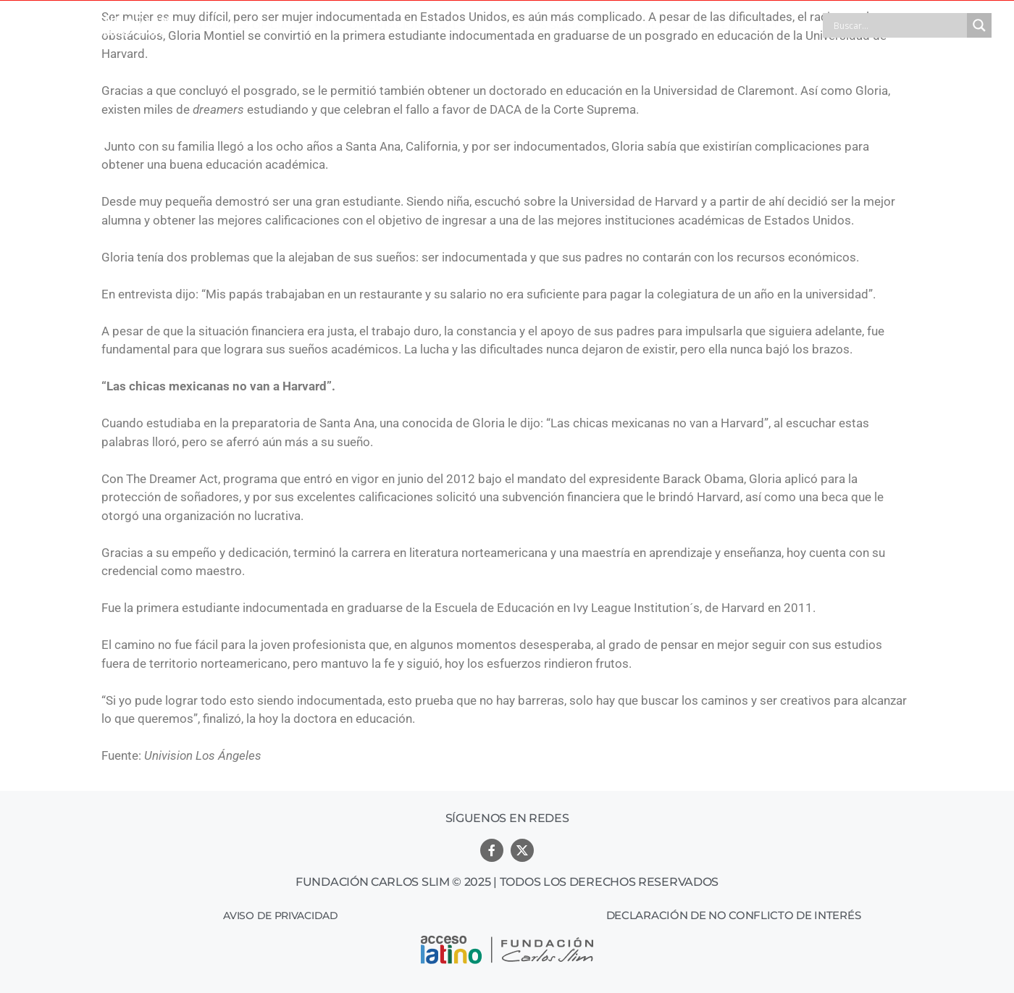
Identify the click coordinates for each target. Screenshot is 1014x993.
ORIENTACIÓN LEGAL (410, 25)
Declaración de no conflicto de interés (733, 915)
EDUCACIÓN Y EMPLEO (712, 25)
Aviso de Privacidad (280, 915)
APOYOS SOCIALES (558, 25)
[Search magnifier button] (979, 25)
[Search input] (898, 25)
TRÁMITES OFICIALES (258, 25)
